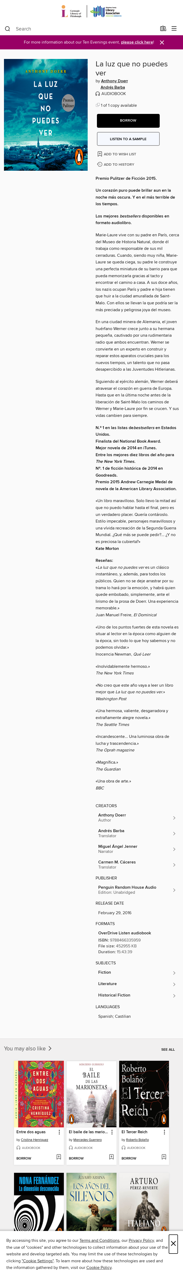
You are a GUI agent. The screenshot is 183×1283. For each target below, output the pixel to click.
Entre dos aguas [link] (31, 1132)
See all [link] (168, 1049)
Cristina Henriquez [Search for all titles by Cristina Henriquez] (34, 1140)
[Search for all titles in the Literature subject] (137, 984)
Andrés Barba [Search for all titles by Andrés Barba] (113, 87)
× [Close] (173, 1244)
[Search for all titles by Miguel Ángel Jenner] (137, 849)
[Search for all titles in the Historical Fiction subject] (137, 996)
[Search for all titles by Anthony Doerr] (137, 818)
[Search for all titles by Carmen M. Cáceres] (137, 865)
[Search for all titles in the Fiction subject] (137, 973)
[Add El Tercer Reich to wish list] (163, 1157)
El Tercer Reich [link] (135, 1132)
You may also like (28, 1048)
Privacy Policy (141, 1240)
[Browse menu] (174, 28)
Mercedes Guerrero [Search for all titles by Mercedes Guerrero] (87, 1140)
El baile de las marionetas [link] (89, 1132)
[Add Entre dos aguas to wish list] (58, 1157)
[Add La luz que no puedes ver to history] (116, 164)
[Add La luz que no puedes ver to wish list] (117, 154)
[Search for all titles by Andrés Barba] (137, 833)
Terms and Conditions (99, 1240)
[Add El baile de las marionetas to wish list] (111, 1157)
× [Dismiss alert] (162, 42)
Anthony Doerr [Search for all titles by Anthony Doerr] (114, 81)
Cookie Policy (98, 1267)
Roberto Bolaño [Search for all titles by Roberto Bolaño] (137, 1140)
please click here (137, 42)
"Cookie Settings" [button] (37, 1261)
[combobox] (80, 29)
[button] (128, 121)
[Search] (7, 29)
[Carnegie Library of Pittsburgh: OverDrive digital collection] (91, 11)
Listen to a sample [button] (128, 139)
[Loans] (163, 29)
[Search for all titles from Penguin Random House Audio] (137, 890)
